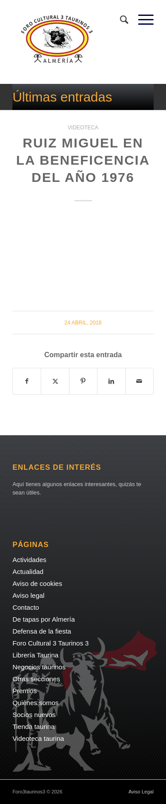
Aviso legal (28, 595)
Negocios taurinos (39, 667)
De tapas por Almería (43, 619)
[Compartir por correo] (139, 381)
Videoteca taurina (38, 738)
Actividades (29, 559)
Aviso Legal (141, 791)
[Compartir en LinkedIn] (111, 381)
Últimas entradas (62, 97)
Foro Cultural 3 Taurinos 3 (50, 643)
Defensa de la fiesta (41, 631)
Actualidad (27, 571)
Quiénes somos (35, 702)
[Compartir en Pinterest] (83, 381)
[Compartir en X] (55, 381)
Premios (24, 691)
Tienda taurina (33, 726)
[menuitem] (120, 19)
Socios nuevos (34, 714)
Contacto (25, 607)
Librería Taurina (35, 655)
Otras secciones (36, 679)
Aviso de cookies (37, 583)
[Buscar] (120, 19)
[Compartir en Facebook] (27, 381)
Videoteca (83, 128)
